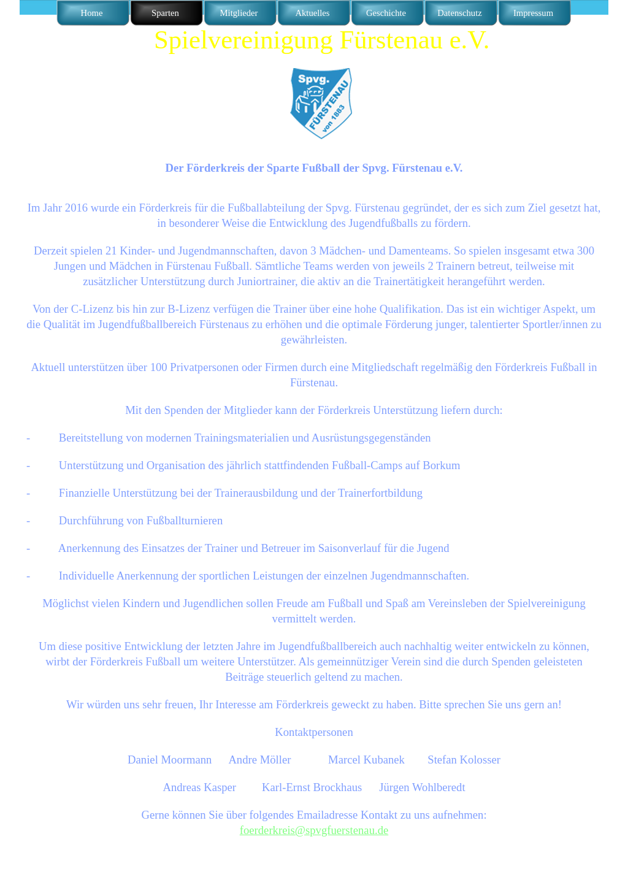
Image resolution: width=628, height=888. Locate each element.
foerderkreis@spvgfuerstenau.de (314, 830)
